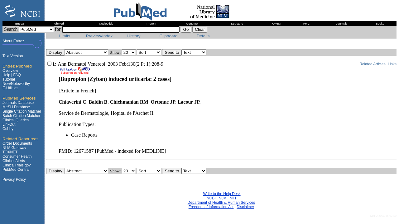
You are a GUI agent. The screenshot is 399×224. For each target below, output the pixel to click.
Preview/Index (99, 36)
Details (203, 36)
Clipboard (168, 36)
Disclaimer (245, 207)
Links (392, 64)
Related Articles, (373, 64)
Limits (64, 36)
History (133, 36)
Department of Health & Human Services (221, 202)
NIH (232, 198)
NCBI (211, 198)
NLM (222, 198)
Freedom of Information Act (211, 207)
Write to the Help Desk (222, 194)
